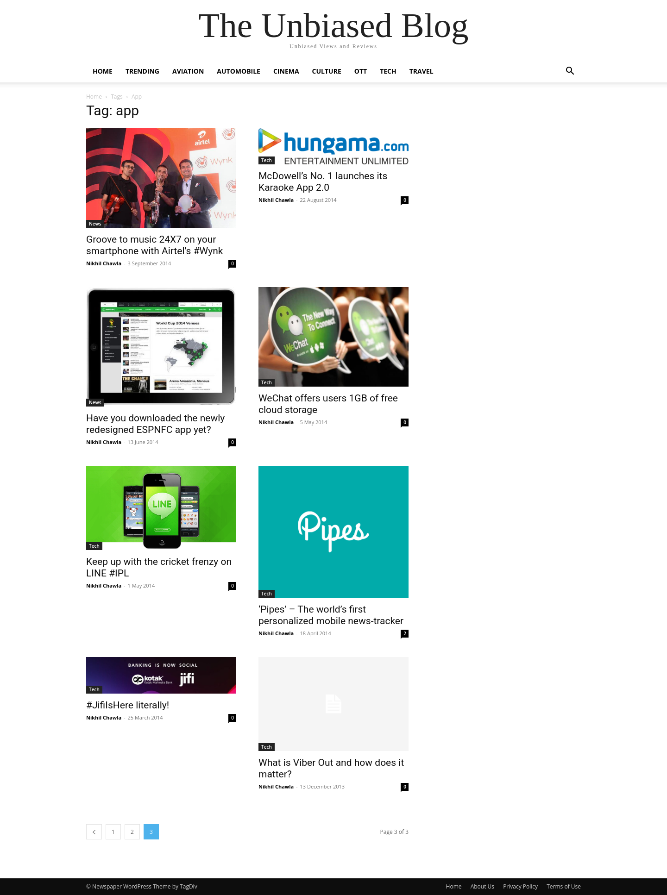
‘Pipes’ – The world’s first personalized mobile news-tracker (330, 615)
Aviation (188, 71)
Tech (388, 71)
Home (103, 71)
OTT (360, 71)
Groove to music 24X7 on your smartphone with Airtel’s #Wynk (154, 245)
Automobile (238, 71)
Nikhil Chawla (103, 263)
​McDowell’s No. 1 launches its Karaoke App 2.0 (322, 181)
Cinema (286, 71)
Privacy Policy (520, 886)
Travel (421, 71)
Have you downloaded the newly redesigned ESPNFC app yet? (155, 424)
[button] (570, 72)
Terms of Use (564, 886)
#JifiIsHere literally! (127, 705)
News (95, 223)
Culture (326, 71)
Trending (142, 71)
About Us (482, 886)
